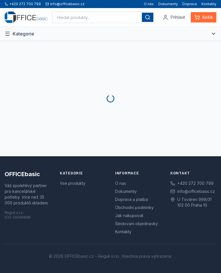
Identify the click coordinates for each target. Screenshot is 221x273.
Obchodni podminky (134, 207)
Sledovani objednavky (136, 223)
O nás (149, 4)
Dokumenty (168, 4)
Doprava (189, 4)
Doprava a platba (131, 199)
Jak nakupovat (129, 215)
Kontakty (208, 4)
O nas (120, 183)
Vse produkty (72, 183)
